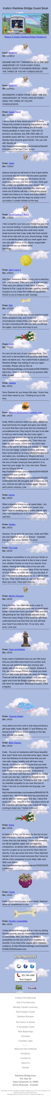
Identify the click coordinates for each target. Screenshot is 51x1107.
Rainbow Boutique (25, 1016)
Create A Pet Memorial (25, 998)
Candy (12, 892)
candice (12, 383)
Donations (25, 1053)
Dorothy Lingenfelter (18, 921)
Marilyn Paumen (16, 596)
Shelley (12, 524)
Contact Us (25, 1058)
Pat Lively (13, 548)
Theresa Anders (16, 716)
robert (11, 163)
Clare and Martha (17, 649)
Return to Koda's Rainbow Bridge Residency (25, 37)
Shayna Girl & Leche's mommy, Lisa (25, 412)
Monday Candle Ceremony (25, 1007)
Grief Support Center (25, 1012)
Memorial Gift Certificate (25, 1049)
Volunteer (25, 1036)
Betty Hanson (15, 743)
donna (12, 495)
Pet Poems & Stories (25, 1022)
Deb (11, 305)
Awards (25, 1067)
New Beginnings (25, 1031)
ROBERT (13, 53)
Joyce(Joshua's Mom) (19, 214)
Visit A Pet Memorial (25, 1002)
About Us (25, 1063)
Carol (11, 344)
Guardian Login (25, 1041)
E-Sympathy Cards (25, 1027)
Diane (11, 825)
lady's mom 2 (15, 270)
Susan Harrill (15, 112)
